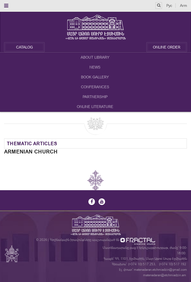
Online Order (166, 47)
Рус (169, 5)
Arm (183, 5)
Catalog (24, 47)
